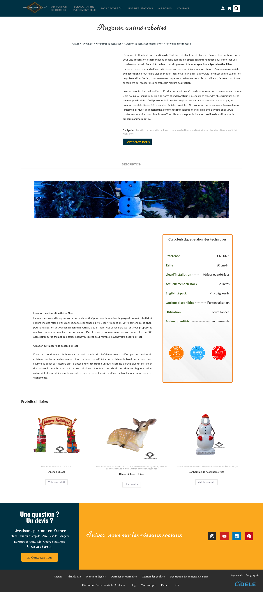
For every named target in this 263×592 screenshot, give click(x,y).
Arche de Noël (56, 471)
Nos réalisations (140, 8)
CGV (176, 585)
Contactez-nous (137, 141)
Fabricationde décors (58, 8)
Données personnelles (124, 576)
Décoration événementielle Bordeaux (103, 585)
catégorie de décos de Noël (111, 372)
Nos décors (111, 8)
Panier (165, 585)
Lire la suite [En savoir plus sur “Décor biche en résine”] (131, 484)
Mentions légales (96, 576)
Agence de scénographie (245, 575)
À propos (165, 8)
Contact (183, 8)
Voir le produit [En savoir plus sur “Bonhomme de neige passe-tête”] (206, 482)
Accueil (75, 43)
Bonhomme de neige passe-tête (206, 471)
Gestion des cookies (153, 576)
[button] (236, 8)
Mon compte (148, 585)
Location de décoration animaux (153, 130)
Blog (133, 585)
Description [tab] (131, 164)
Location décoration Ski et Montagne (222, 466)
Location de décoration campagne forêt (141, 466)
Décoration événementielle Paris (189, 576)
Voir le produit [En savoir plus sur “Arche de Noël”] (56, 482)
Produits (87, 43)
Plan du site (74, 576)
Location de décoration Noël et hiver (144, 43)
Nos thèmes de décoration (108, 43)
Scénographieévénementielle (84, 8)
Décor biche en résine (131, 474)
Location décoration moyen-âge (143, 468)
